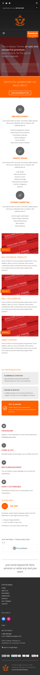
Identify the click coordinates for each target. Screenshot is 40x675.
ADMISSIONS (6, 596)
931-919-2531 (19, 8)
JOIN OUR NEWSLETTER (20, 93)
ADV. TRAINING (6, 601)
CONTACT (5, 604)
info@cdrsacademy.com (13, 636)
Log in (3, 625)
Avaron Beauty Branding (20, 670)
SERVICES (5, 598)
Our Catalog (32, 34)
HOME (4, 588)
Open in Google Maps (9, 647)
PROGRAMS (5, 593)
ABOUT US (5, 591)
